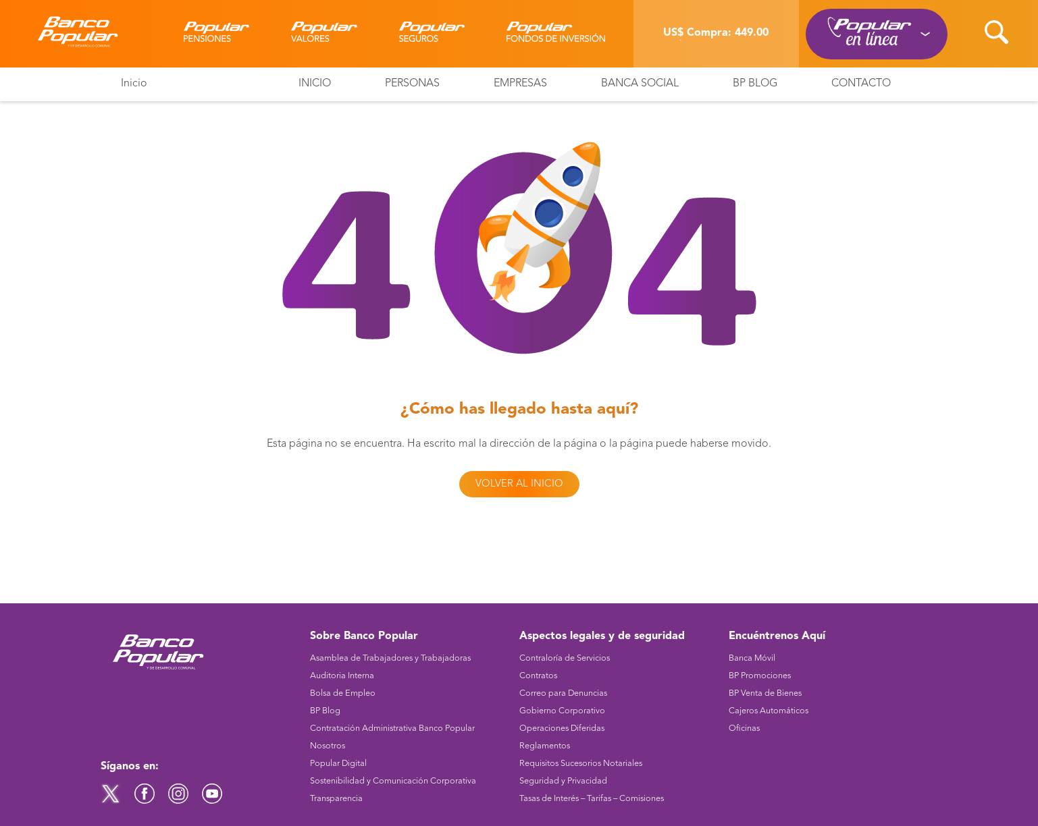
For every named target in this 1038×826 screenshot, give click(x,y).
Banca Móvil (752, 658)
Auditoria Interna (342, 675)
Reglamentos (544, 746)
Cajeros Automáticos (768, 711)
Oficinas (744, 728)
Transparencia (336, 798)
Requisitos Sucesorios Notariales (580, 763)
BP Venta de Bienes (765, 693)
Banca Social (640, 83)
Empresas (520, 83)
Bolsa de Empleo (342, 693)
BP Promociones (760, 675)
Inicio (134, 83)
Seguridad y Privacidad (563, 781)
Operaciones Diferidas (561, 728)
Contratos (538, 675)
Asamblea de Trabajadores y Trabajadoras (390, 658)
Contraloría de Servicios (564, 658)
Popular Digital (338, 763)
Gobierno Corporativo (562, 711)
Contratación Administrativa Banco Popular (392, 728)
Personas (412, 83)
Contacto (861, 83)
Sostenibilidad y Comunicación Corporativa (393, 781)
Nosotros (327, 746)
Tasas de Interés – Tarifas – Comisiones (591, 798)
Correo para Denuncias (563, 693)
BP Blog (755, 83)
